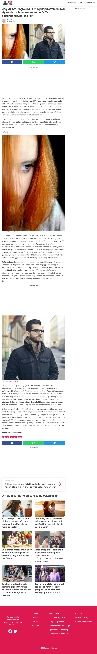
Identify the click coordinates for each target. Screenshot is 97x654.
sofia (10, 20)
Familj (81, 3)
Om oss (35, 618)
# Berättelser (16, 437)
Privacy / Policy (81, 618)
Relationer (90, 3)
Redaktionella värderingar (59, 626)
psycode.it (36, 626)
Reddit (6, 132)
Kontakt (35, 622)
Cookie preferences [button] (83, 622)
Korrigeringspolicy (56, 622)
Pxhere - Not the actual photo (10, 232)
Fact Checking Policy (57, 618)
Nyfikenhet (71, 3)
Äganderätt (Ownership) (58, 629)
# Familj (5, 437)
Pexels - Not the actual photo (10, 381)
